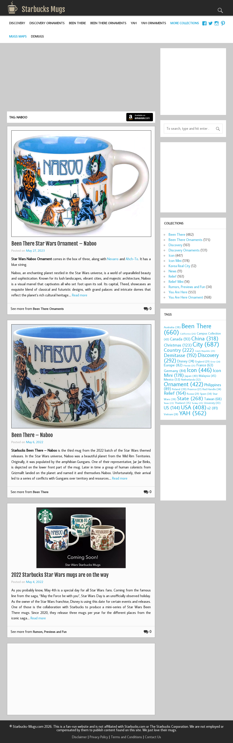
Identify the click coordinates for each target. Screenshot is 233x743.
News (172, 271)
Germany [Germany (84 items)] (175, 370)
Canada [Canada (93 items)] (180, 339)
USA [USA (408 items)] (193, 407)
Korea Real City (179, 266)
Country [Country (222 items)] (179, 350)
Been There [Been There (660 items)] (187, 329)
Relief (172, 276)
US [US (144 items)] (172, 408)
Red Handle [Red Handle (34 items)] (211, 389)
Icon (172, 255)
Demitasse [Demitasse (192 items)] (180, 355)
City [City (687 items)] (206, 344)
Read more (79, 295)
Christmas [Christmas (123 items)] (178, 345)
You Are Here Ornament (186, 297)
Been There (77, 23)
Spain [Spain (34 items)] (206, 393)
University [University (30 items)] (212, 403)
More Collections (184, 23)
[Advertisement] (81, 78)
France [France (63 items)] (204, 365)
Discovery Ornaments (47, 23)
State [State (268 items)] (190, 398)
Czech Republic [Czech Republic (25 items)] (205, 350)
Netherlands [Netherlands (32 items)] (191, 379)
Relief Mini (176, 281)
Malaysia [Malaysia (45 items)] (207, 376)
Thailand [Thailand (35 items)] (183, 403)
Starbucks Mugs (43, 9)
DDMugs (37, 36)
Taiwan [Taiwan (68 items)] (213, 398)
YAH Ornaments (153, 23)
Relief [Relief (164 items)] (175, 393)
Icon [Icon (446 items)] (199, 370)
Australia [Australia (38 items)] (172, 327)
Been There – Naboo (32, 435)
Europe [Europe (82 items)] (173, 364)
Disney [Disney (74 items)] (185, 361)
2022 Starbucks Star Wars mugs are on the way (59, 575)
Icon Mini (175, 260)
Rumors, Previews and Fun (50, 632)
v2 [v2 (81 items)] (212, 407)
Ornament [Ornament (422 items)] (183, 384)
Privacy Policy (99, 737)
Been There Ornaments (108, 23)
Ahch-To (132, 259)
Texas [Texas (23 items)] (169, 403)
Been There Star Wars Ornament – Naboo (53, 243)
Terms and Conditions (126, 737)
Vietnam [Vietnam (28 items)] (171, 414)
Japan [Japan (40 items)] (191, 376)
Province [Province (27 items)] (194, 389)
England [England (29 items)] (202, 361)
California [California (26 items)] (188, 333)
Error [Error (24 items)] (215, 361)
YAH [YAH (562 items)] (192, 413)
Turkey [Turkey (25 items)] (197, 403)
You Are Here (178, 292)
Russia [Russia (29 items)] (193, 393)
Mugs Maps (18, 36)
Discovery (17, 23)
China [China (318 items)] (204, 338)
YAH (134, 23)
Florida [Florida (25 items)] (189, 365)
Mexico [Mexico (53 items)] (172, 379)
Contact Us (153, 737)
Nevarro (112, 259)
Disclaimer (79, 737)
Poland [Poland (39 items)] (179, 389)
